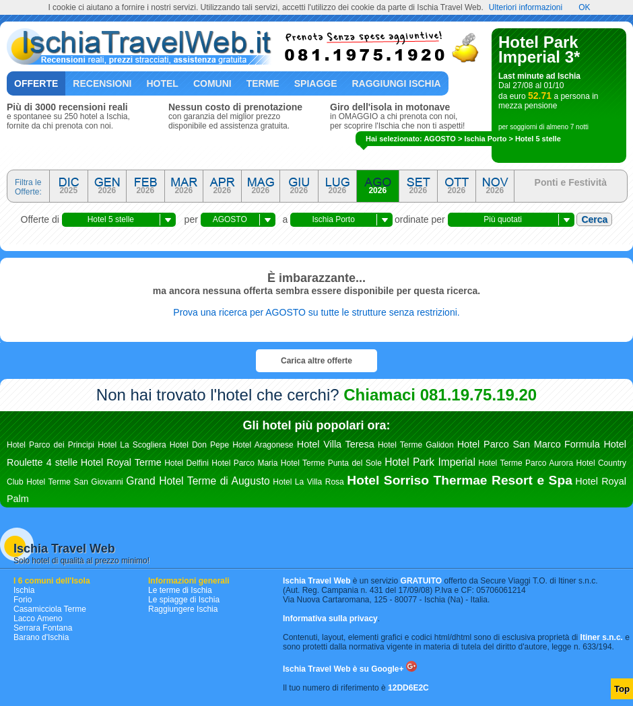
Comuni (212, 83)
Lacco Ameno (38, 618)
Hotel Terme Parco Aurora (525, 463)
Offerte (36, 83)
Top (622, 689)
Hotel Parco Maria (244, 463)
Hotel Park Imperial (430, 462)
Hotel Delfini (186, 463)
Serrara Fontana (42, 628)
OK (584, 7)
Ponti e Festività (571, 182)
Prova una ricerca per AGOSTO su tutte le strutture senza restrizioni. (316, 312)
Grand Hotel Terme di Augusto (197, 481)
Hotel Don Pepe (199, 445)
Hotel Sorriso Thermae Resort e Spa (459, 480)
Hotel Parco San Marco (509, 444)
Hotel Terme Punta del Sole (331, 463)
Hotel (162, 83)
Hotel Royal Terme (121, 462)
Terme (262, 83)
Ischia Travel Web (64, 548)
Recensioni (102, 83)
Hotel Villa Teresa (335, 444)
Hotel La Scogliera (132, 445)
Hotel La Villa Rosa (308, 482)
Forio (22, 599)
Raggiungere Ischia (183, 609)
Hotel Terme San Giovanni (74, 482)
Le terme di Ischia (180, 590)
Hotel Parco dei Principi (50, 445)
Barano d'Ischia (41, 637)
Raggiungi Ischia (396, 83)
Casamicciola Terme (49, 609)
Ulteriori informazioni (525, 7)
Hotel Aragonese (263, 445)
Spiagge (315, 83)
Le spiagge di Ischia (184, 599)
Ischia (23, 590)
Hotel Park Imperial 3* (539, 49)
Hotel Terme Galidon (416, 445)
